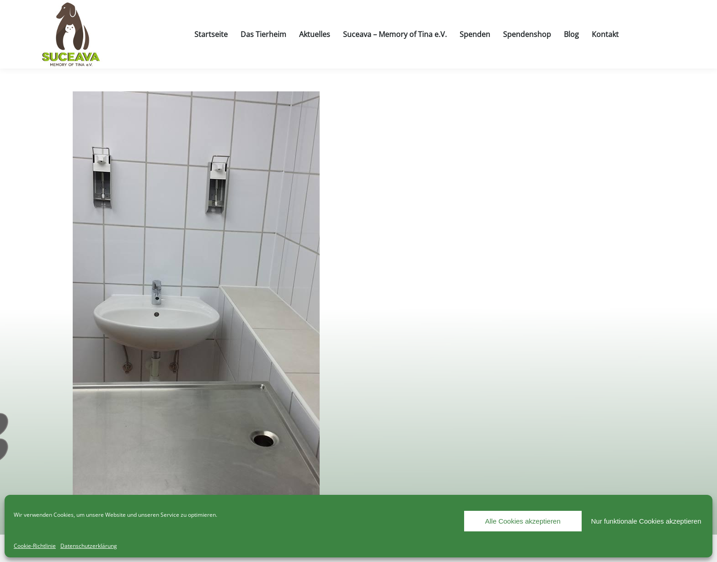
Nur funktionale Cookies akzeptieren (646, 521)
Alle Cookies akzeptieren (523, 521)
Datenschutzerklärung (88, 546)
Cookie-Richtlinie (35, 546)
